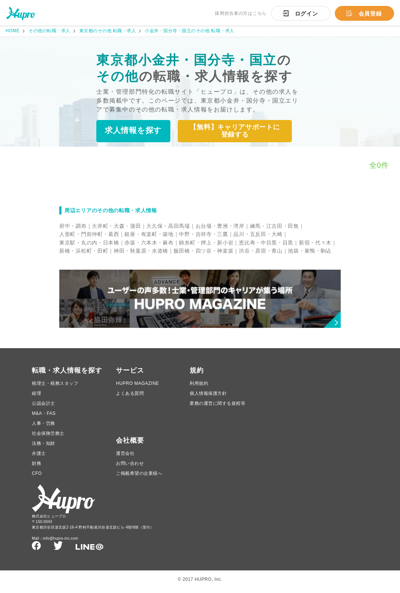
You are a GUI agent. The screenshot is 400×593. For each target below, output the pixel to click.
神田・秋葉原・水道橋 (141, 251)
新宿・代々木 (315, 243)
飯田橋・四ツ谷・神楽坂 (204, 251)
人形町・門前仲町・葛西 (89, 234)
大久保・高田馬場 (168, 226)
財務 (36, 467)
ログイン (306, 13)
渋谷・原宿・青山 (261, 251)
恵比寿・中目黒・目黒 (266, 243)
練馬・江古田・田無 (274, 226)
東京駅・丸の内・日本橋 (89, 243)
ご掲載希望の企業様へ (139, 477)
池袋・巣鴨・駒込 (309, 251)
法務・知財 (43, 447)
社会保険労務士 (48, 437)
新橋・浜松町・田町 (83, 251)
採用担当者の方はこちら (241, 13)
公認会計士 (43, 407)
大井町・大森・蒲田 (116, 226)
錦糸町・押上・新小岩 (206, 243)
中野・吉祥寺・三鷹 (203, 234)
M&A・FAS (44, 417)
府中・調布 (73, 226)
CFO (37, 477)
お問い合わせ (130, 467)
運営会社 (125, 457)
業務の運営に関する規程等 (217, 407)
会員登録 (370, 13)
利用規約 (199, 387)
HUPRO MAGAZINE (137, 387)
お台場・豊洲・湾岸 (220, 226)
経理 (36, 397)
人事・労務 (43, 427)
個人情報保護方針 (208, 397)
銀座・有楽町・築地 (148, 234)
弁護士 (39, 457)
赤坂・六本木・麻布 (148, 243)
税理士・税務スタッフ (55, 387)
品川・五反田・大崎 (257, 234)
